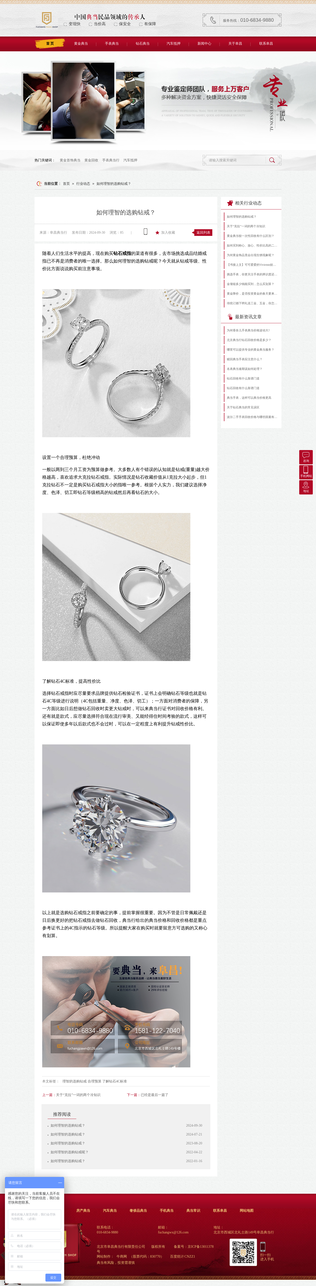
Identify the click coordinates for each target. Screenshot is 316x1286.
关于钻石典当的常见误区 (243, 407)
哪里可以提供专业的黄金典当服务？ (250, 349)
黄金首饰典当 (70, 160)
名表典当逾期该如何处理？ (244, 369)
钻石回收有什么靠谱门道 (243, 378)
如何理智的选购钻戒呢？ (70, 1152)
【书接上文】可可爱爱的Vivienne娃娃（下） (253, 264)
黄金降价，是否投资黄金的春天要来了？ (253, 293)
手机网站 (306, 471)
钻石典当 (143, 43)
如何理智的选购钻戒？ (114, 184)
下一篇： (134, 1095)
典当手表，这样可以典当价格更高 (249, 397)
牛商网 (122, 1256)
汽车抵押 (173, 43)
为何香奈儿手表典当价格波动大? (248, 330)
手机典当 (167, 1210)
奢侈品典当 (138, 1210)
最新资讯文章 (244, 317)
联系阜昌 (266, 43)
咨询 (306, 456)
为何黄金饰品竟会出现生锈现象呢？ (250, 255)
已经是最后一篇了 (154, 1095)
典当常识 (193, 1210)
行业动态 (83, 184)
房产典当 (83, 1210)
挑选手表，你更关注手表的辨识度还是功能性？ (253, 274)
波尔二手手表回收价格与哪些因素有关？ (253, 417)
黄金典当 (81, 43)
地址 (306, 486)
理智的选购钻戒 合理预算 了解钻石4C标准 (94, 1081)
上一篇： (49, 1095)
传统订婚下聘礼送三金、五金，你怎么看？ (253, 303)
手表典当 (112, 43)
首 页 (50, 43)
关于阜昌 (235, 43)
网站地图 (247, 1210)
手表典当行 (110, 160)
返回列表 (203, 232)
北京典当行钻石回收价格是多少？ (249, 340)
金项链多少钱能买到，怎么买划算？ (250, 284)
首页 (66, 184)
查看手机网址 (145, 232)
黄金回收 (91, 160)
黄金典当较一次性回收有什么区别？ (250, 236)
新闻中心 (204, 43)
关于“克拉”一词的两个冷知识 (78, 1095)
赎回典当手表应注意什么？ (244, 359)
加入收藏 (168, 232)
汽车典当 (110, 1210)
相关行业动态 (244, 203)
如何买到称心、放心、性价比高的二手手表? (253, 245)
